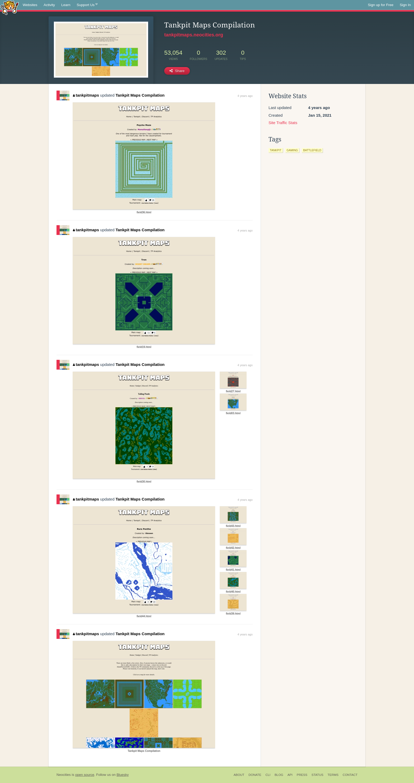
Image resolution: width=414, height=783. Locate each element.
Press (302, 775)
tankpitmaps (86, 95)
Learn (65, 5)
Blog (279, 775)
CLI (268, 775)
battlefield (312, 150)
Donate (254, 775)
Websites (30, 5)
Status (317, 775)
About (239, 775)
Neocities (64, 775)
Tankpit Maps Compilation (140, 95)
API (290, 775)
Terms (333, 775)
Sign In (405, 5)
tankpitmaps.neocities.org (193, 34)
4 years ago (245, 95)
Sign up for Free (380, 5)
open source (84, 775)
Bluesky (122, 775)
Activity (49, 5)
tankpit (275, 150)
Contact (350, 775)
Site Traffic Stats (283, 122)
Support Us (87, 5)
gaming (292, 150)
